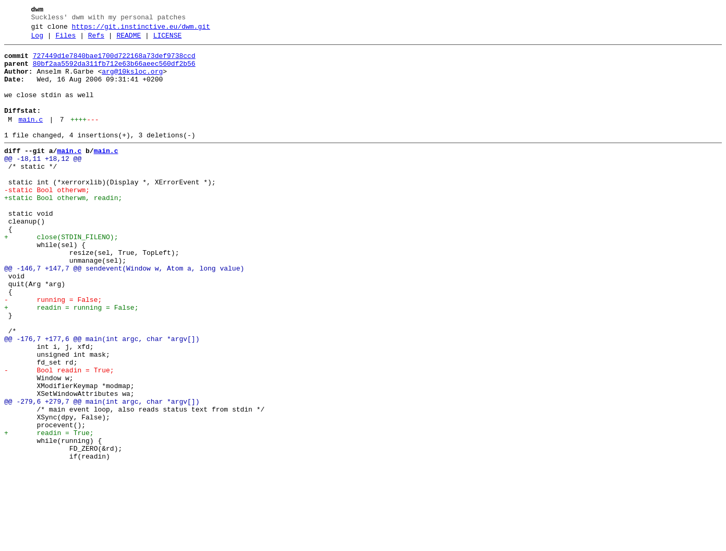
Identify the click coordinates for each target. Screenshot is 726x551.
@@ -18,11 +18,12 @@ (42, 182)
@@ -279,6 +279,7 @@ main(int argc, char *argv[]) (101, 473)
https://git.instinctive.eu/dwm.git (141, 29)
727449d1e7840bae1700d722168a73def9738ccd (114, 62)
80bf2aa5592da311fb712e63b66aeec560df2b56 (114, 71)
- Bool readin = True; (59, 436)
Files (65, 40)
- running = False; (53, 351)
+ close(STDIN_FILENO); (61, 276)
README (128, 40)
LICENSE (167, 40)
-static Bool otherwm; (47, 220)
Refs (96, 40)
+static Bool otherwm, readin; (63, 229)
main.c (30, 138)
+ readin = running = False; (71, 361)
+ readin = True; (49, 511)
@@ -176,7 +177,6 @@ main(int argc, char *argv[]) (101, 398)
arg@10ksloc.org (132, 81)
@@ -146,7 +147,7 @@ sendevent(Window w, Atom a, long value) (124, 314)
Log (37, 40)
